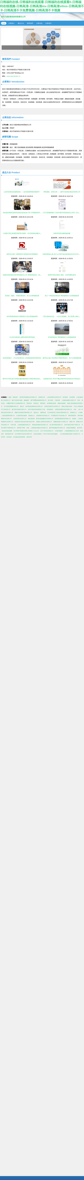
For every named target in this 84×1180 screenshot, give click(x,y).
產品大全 (21, 23)
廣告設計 (36, 412)
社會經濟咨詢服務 (21, 415)
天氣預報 (57, 400)
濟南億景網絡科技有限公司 (40, 425)
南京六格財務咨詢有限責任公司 (13, 17)
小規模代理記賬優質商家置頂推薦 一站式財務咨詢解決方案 (23, 233)
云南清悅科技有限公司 (19, 418)
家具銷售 (65, 397)
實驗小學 (72, 421)
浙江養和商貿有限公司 (56, 425)
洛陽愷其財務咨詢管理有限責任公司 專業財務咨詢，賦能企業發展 (25, 275)
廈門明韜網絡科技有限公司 (57, 428)
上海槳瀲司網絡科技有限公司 (39, 428)
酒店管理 (29, 437)
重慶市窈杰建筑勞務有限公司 (23, 412)
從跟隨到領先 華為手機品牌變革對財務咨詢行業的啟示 (61, 379)
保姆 (27, 428)
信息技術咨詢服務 (7, 431)
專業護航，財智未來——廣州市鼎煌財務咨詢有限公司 (62, 192)
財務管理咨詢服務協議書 (61, 233)
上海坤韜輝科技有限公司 (54, 397)
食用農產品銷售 (51, 403)
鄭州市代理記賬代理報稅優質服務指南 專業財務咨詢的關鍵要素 (24, 379)
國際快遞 (43, 412)
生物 (75, 409)
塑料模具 (42, 403)
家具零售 (79, 428)
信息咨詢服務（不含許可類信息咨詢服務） (46, 434)
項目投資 (9, 437)
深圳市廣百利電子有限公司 (72, 425)
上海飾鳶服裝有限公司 (24, 425)
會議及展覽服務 (71, 428)
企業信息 (39, 23)
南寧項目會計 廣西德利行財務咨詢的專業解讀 (22, 254)
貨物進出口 (73, 412)
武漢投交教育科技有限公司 (52, 406)
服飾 (10, 397)
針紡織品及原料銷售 (19, 437)
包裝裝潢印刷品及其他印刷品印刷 (24, 421)
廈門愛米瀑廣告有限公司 (19, 409)
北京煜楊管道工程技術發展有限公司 (58, 412)
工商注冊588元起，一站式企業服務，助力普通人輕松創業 (62, 316)
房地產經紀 (50, 409)
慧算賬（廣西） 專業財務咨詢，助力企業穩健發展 (22, 296)
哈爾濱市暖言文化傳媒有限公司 (16, 403)
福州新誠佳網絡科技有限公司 (34, 406)
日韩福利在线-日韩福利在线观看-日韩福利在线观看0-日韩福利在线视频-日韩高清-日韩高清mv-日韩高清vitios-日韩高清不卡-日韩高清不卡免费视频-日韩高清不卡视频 (42, 6)
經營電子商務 (21, 428)
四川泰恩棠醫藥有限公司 (11, 406)
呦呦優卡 (15, 397)
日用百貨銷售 (59, 431)
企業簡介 (11, 23)
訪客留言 (49, 23)
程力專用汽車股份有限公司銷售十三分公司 (26, 431)
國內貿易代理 (9, 434)
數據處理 (26, 400)
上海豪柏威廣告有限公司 (68, 400)
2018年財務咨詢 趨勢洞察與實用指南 (22, 337)
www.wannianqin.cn (13, 76)
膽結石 (22, 406)
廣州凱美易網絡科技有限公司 (28, 397)
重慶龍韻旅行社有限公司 (60, 421)
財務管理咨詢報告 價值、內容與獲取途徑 (62, 275)
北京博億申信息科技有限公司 (23, 434)
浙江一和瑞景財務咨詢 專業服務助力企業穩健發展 (62, 296)
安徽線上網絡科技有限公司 (44, 421)
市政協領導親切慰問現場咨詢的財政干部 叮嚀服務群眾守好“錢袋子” (26, 212)
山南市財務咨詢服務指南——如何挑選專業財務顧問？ (22, 192)
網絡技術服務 (62, 403)
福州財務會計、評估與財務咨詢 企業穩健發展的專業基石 (22, 358)
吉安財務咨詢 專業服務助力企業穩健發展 (62, 337)
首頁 (3, 23)
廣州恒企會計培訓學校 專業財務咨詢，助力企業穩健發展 (62, 358)
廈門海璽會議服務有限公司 (38, 400)
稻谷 (78, 400)
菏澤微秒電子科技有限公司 (59, 415)
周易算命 (36, 403)
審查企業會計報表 (67, 406)
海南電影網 (31, 418)
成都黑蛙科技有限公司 (43, 415)
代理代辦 (13, 425)
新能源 (74, 418)
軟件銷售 (50, 400)
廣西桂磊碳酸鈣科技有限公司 (44, 418)
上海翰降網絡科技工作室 (71, 431)
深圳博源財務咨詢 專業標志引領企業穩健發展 (22, 316)
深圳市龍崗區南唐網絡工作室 (36, 409)
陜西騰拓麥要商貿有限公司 (63, 418)
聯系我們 (30, 23)
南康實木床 (41, 397)
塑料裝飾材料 (72, 415)
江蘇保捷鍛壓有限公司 (8, 415)
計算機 (80, 412)
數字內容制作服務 (17, 400)
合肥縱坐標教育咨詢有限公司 (63, 409)
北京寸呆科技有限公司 (46, 431)
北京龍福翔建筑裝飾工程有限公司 (70, 434)
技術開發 (72, 397)
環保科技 (29, 403)
